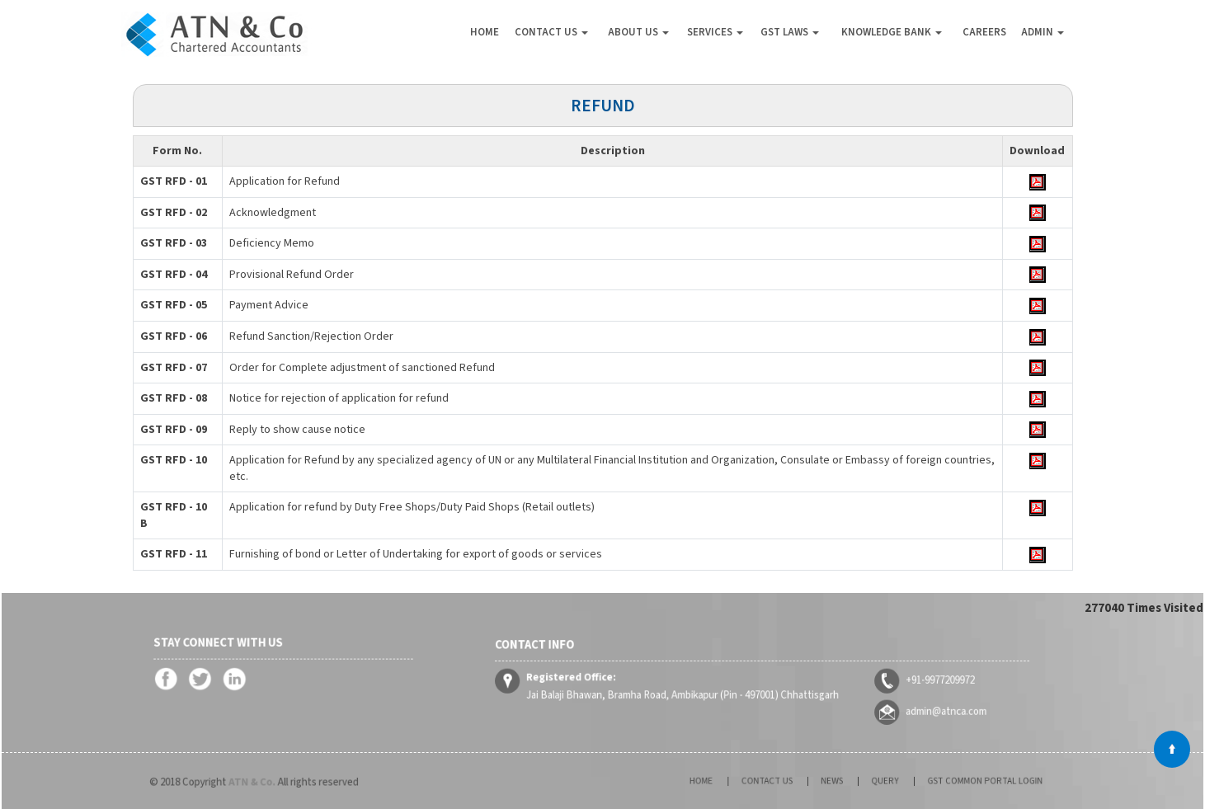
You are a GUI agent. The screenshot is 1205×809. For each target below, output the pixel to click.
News (836, 781)
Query (877, 781)
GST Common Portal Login (954, 781)
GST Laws (789, 32)
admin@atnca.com (903, 702)
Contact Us (551, 32)
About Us (638, 32)
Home (484, 32)
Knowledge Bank (891, 32)
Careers (984, 32)
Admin (1042, 32)
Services (715, 32)
